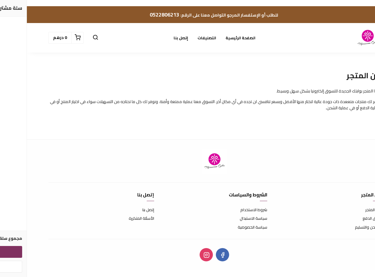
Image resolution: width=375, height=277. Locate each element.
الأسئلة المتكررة (114, 218)
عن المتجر (345, 210)
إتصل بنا (154, 37)
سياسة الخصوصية (225, 227)
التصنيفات (180, 37)
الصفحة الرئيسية (214, 37)
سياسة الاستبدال (226, 218)
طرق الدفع (344, 218)
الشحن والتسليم (340, 227)
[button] (68, 38)
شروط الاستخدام (226, 210)
